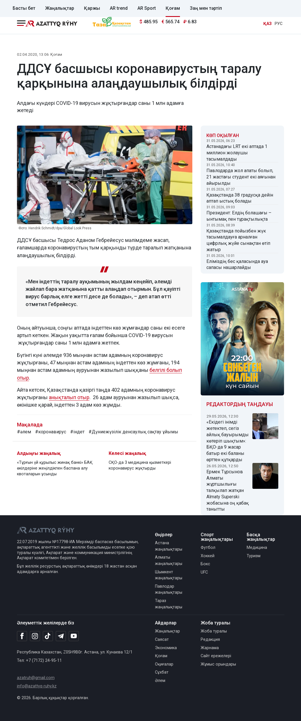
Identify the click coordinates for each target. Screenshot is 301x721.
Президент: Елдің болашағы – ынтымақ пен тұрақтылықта (238, 216)
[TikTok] (48, 636)
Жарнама (210, 647)
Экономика (166, 647)
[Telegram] (61, 636)
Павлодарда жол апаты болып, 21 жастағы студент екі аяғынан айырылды (240, 177)
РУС (279, 23)
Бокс (205, 564)
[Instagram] (35, 636)
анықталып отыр (69, 397)
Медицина (257, 547)
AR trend (119, 8)
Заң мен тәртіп (206, 8)
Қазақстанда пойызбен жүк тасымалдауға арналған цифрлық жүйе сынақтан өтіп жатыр (238, 240)
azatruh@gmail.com (36, 677)
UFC (204, 572)
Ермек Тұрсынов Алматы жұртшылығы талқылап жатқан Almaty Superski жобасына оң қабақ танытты (227, 490)
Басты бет (24, 8)
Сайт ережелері (216, 655)
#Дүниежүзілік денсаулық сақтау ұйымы (133, 431)
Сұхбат (161, 672)
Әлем (160, 680)
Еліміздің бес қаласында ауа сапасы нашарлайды (237, 264)
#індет (77, 431)
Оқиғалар (164, 664)
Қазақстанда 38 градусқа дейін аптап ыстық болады (239, 198)
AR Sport (146, 8)
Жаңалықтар (59, 8)
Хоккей (207, 555)
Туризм (253, 555)
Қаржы (92, 8)
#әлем (24, 431)
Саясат (162, 639)
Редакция (210, 639)
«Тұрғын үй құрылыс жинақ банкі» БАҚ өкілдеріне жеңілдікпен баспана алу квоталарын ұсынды (55, 468)
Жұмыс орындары (218, 664)
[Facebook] (22, 636)
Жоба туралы (214, 631)
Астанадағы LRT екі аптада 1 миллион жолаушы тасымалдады (236, 153)
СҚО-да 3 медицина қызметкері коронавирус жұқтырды (140, 465)
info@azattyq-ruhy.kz (37, 686)
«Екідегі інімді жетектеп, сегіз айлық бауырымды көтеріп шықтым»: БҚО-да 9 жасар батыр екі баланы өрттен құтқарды (227, 440)
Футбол (208, 547)
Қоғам (173, 8)
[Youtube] (74, 636)
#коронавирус (50, 431)
